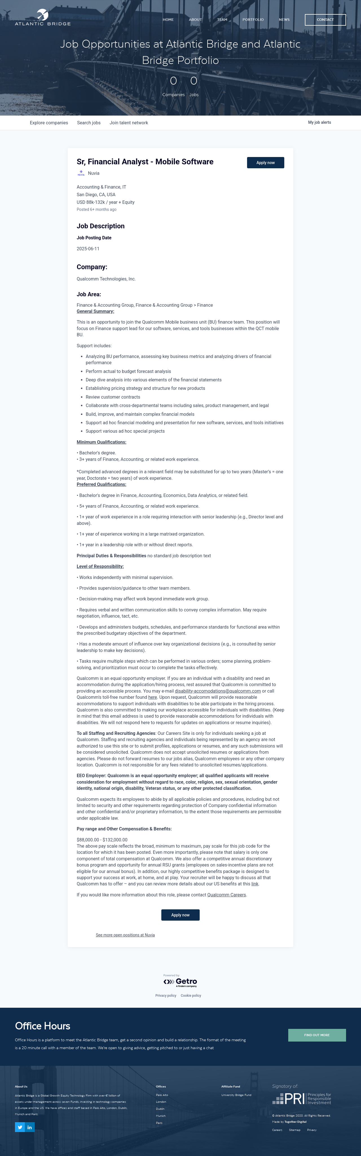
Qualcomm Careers (226, 895)
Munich (161, 1115)
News (284, 19)
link (254, 884)
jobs (88, 122)
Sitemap (294, 1129)
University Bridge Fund (236, 1095)
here (152, 697)
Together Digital (296, 1121)
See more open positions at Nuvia (125, 935)
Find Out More (317, 1035)
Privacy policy (165, 996)
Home (168, 19)
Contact (325, 19)
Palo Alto (162, 1095)
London (161, 1101)
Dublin (160, 1108)
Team (222, 19)
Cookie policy (191, 996)
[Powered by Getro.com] (180, 981)
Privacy (311, 1129)
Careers (277, 1129)
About (195, 19)
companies (49, 122)
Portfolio (253, 19)
